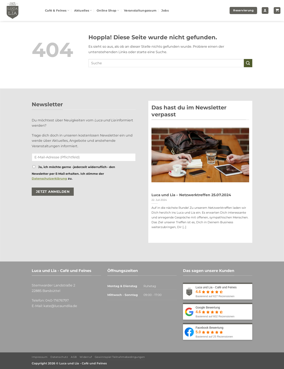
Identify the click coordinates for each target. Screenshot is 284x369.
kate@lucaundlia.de (60, 306)
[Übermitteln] (248, 63)
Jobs (165, 10)
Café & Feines (57, 10)
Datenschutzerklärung (49, 178)
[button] (265, 10)
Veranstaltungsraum (140, 10)
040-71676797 (57, 300)
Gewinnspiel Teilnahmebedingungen (120, 356)
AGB (74, 356)
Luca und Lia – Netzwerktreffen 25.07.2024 (191, 195)
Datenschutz (59, 356)
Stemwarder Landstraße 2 (53, 285)
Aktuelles (83, 10)
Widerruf (86, 356)
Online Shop (108, 10)
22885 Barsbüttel (46, 291)
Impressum (40, 356)
